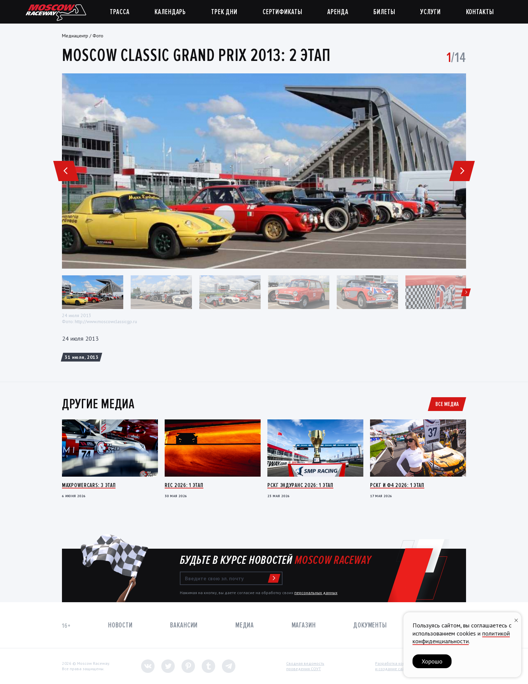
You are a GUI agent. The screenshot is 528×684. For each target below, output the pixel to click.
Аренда (337, 11)
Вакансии (184, 625)
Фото (98, 36)
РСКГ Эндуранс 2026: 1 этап (300, 485)
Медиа (244, 625)
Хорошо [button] (432, 661)
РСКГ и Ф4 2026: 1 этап (397, 485)
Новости (120, 625)
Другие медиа (98, 404)
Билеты (384, 11)
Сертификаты (282, 11)
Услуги (430, 11)
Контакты (480, 11)
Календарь (170, 11)
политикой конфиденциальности (461, 637)
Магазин (304, 625)
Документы (370, 625)
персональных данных (315, 592)
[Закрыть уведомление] (516, 619)
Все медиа (447, 404)
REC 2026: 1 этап (184, 485)
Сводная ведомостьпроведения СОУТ (305, 666)
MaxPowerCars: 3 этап (89, 485)
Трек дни (224, 11)
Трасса (119, 11)
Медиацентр (75, 36)
